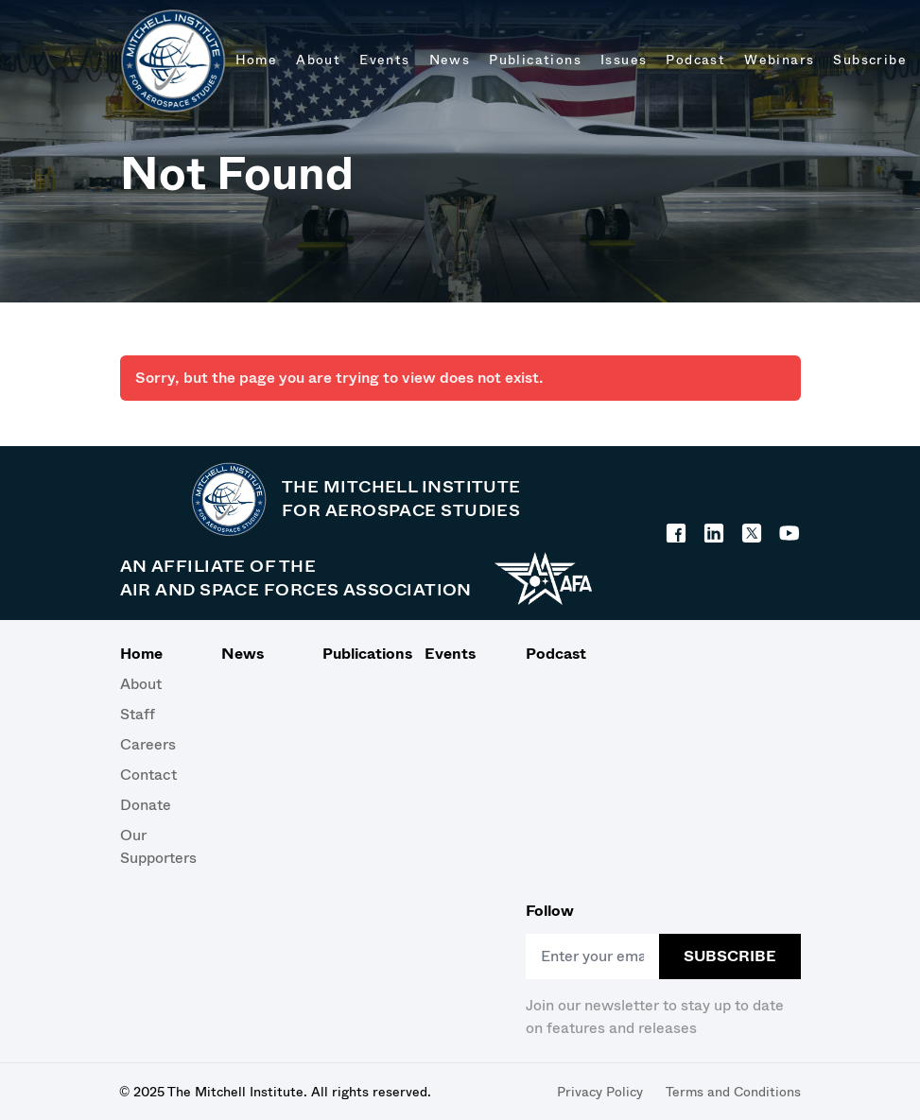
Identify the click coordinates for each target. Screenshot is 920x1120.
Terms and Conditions (733, 1091)
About (141, 684)
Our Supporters (155, 846)
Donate (145, 805)
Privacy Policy (600, 1091)
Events (450, 653)
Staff (137, 714)
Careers (148, 744)
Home (141, 653)
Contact (148, 774)
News (242, 653)
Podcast (556, 653)
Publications (357, 653)
